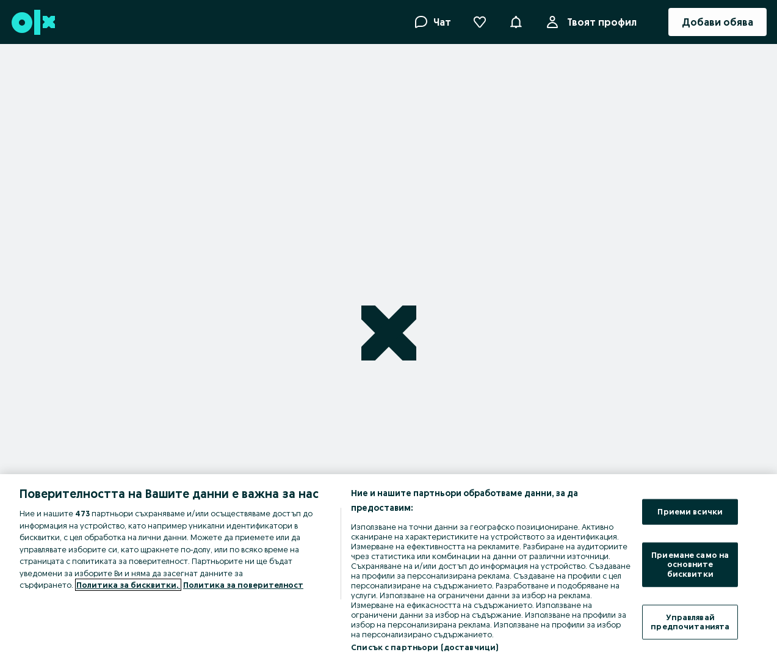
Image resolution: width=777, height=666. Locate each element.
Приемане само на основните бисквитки (690, 563)
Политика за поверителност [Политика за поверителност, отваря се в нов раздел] (243, 585)
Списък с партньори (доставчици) (424, 647)
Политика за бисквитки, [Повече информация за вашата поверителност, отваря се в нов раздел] (128, 585)
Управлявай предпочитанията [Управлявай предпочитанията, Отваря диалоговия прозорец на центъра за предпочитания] (690, 621)
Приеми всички (690, 511)
